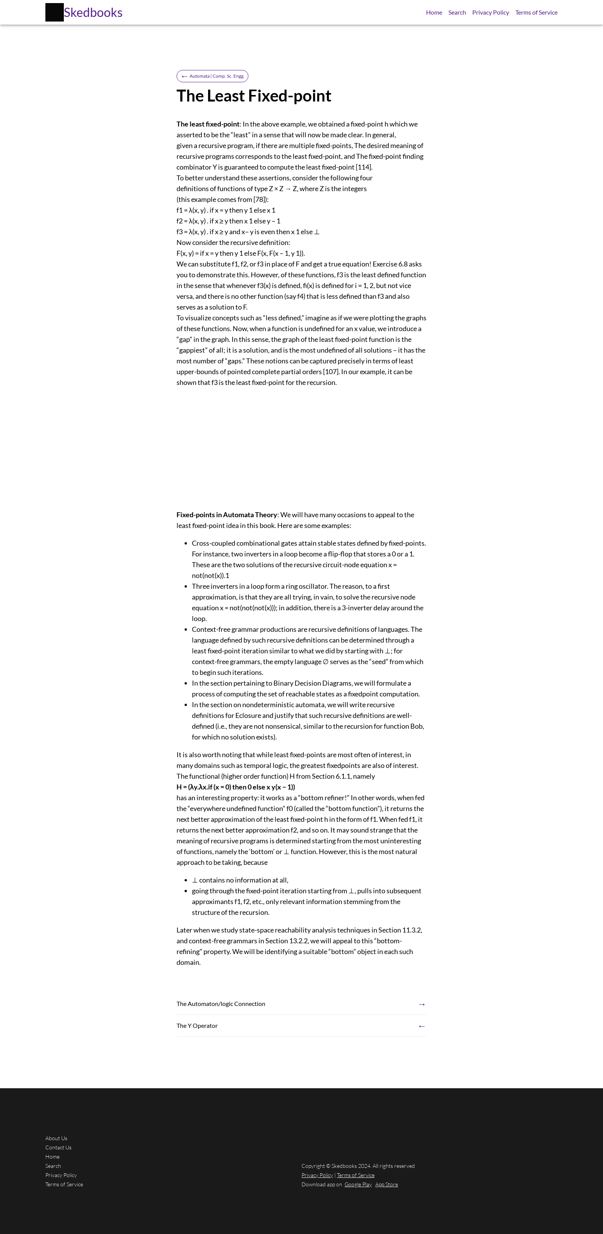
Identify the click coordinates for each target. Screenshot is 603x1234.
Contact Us (58, 1147)
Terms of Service (536, 12)
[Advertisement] (301, 448)
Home (434, 12)
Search (457, 12)
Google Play (358, 1184)
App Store (386, 1184)
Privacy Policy (490, 12)
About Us (56, 1138)
